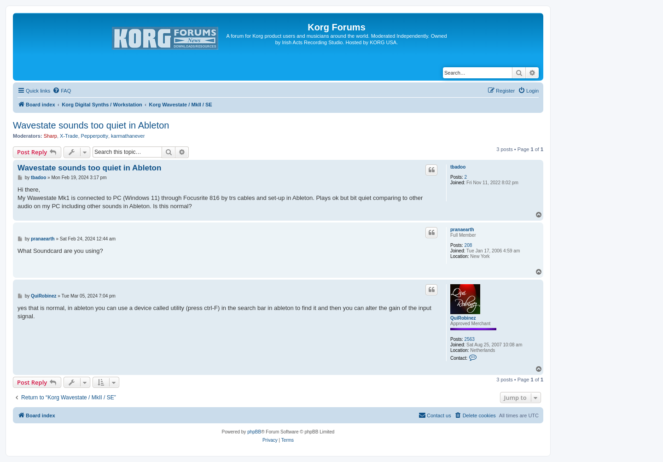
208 (468, 245)
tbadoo (457, 167)
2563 (470, 339)
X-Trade (69, 136)
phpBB (254, 431)
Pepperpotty (94, 136)
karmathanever (128, 136)
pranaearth (462, 229)
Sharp (50, 136)
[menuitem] (61, 90)
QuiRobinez (463, 318)
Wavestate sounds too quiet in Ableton (91, 125)
